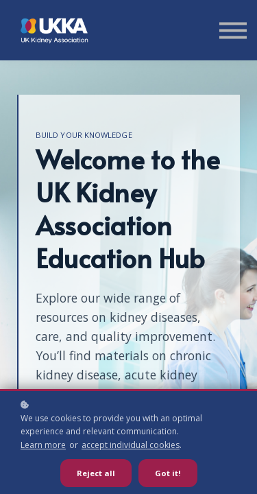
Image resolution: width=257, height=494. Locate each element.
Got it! (168, 473)
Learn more (43, 445)
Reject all (96, 473)
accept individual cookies (131, 445)
